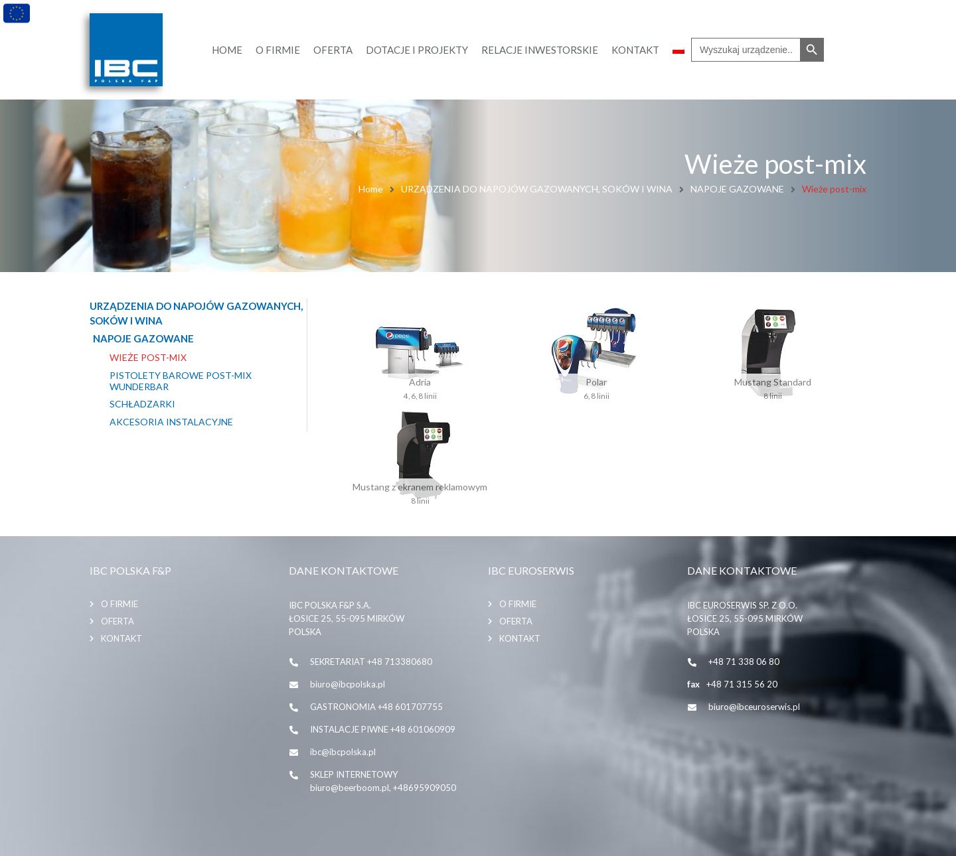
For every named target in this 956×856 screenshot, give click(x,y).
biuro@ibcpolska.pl (347, 684)
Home (370, 188)
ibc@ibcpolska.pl (343, 752)
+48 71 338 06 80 (743, 661)
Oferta (117, 621)
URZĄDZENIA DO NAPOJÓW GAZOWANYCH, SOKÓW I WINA (537, 188)
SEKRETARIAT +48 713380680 (371, 661)
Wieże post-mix (148, 357)
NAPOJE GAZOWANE (737, 188)
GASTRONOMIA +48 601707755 (376, 706)
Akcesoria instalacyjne (171, 422)
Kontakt (121, 638)
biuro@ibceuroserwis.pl (754, 706)
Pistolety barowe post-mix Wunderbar (181, 381)
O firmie (119, 604)
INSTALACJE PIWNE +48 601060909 (382, 729)
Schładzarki (142, 404)
